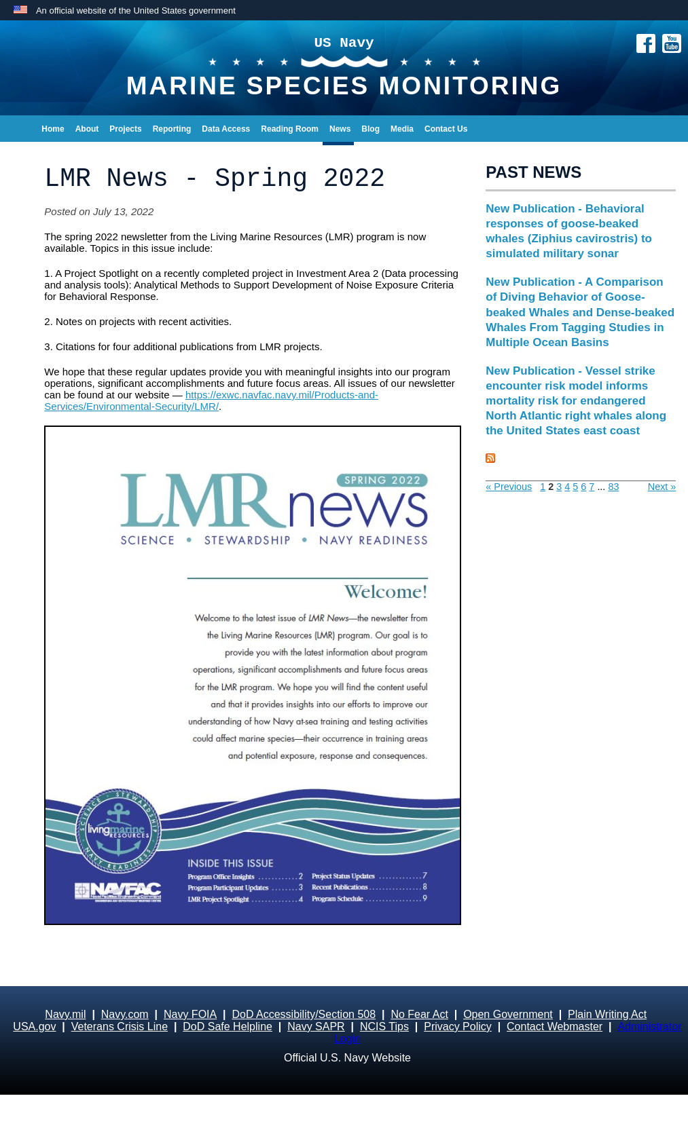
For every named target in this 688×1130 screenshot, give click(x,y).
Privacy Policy (458, 1026)
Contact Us (445, 129)
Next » (662, 486)
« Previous (509, 486)
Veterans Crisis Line (119, 1026)
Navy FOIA (190, 1014)
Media (402, 129)
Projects (125, 129)
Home (52, 129)
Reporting (172, 129)
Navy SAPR (315, 1026)
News (339, 129)
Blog (370, 129)
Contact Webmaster (554, 1026)
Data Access (226, 129)
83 (613, 486)
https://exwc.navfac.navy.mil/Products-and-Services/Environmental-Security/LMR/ (211, 400)
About (87, 129)
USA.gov (34, 1026)
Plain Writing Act (607, 1014)
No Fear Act (419, 1014)
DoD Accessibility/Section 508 (304, 1014)
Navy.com (125, 1014)
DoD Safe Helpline (227, 1026)
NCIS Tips (384, 1026)
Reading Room (290, 129)
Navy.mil (65, 1014)
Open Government (508, 1014)
